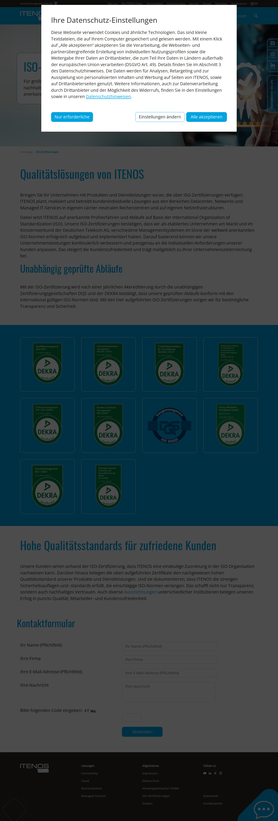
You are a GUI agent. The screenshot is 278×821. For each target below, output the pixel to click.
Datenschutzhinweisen (108, 96)
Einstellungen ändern (160, 117)
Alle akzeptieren (206, 117)
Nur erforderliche (72, 117)
